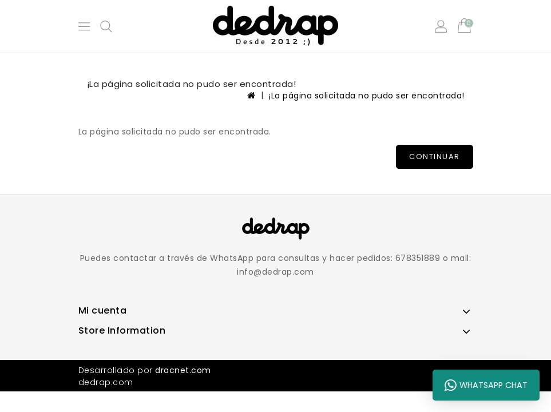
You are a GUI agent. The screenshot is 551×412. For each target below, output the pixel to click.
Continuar (434, 156)
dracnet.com (183, 370)
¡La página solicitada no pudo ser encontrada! (367, 95)
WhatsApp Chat (486, 385)
